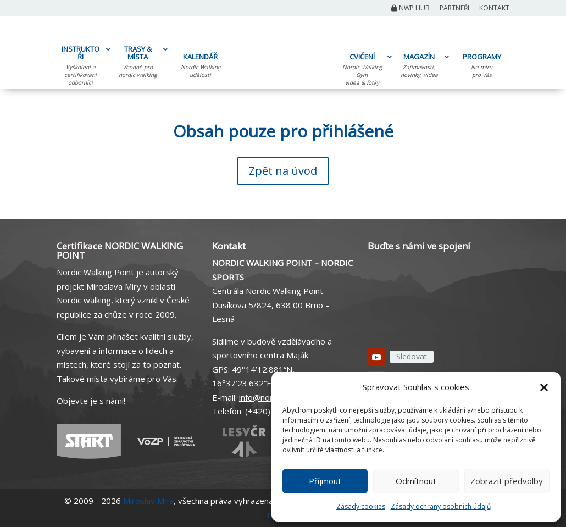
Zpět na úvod (283, 170)
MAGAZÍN (419, 67)
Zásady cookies (360, 506)
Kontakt (494, 9)
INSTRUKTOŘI (80, 67)
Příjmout (325, 480)
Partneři (454, 9)
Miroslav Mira (148, 500)
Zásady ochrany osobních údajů (441, 506)
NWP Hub (410, 9)
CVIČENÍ (361, 71)
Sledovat (411, 356)
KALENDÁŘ (200, 67)
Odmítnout (416, 480)
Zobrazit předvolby (506, 480)
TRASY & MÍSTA (137, 63)
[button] (544, 387)
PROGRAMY (482, 67)
